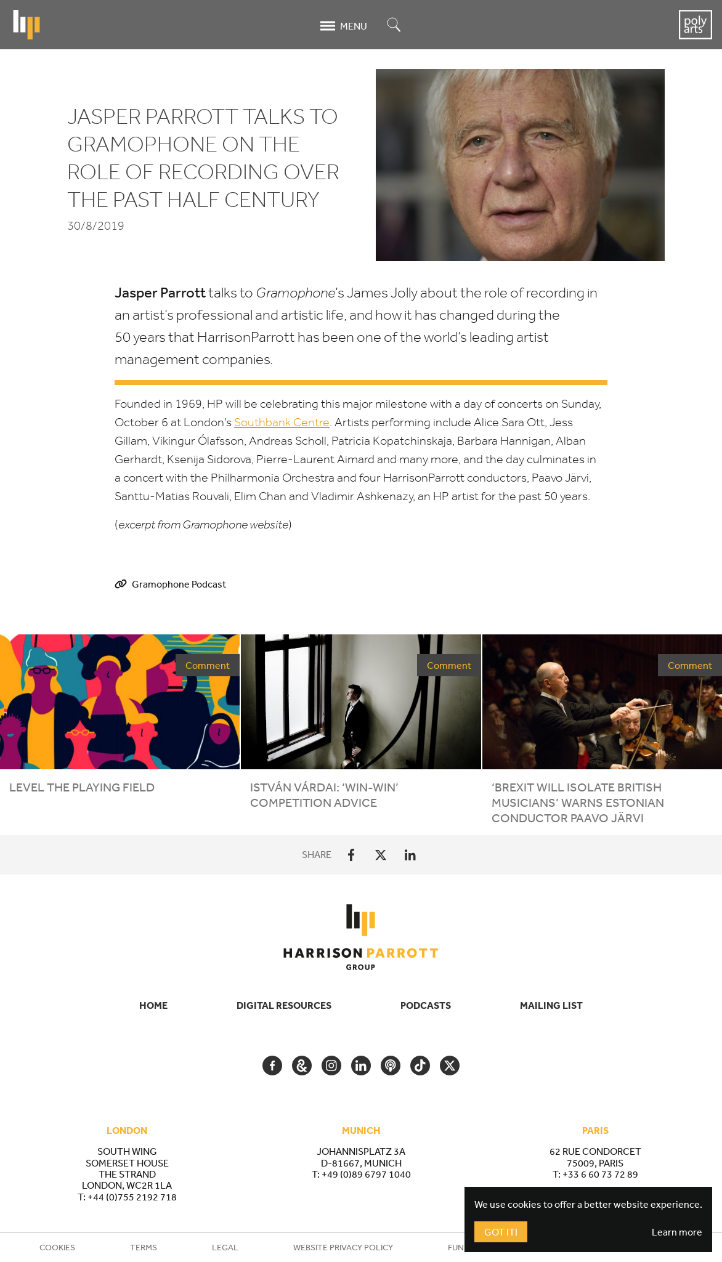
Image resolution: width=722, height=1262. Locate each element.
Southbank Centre (282, 422)
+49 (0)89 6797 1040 (366, 1174)
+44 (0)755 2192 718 (132, 1197)
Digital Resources (284, 1005)
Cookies (57, 1247)
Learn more (677, 1231)
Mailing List (551, 1005)
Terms (143, 1247)
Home (153, 1005)
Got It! (500, 1232)
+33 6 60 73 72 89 (600, 1174)
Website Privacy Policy (343, 1247)
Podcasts (425, 1005)
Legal (225, 1247)
